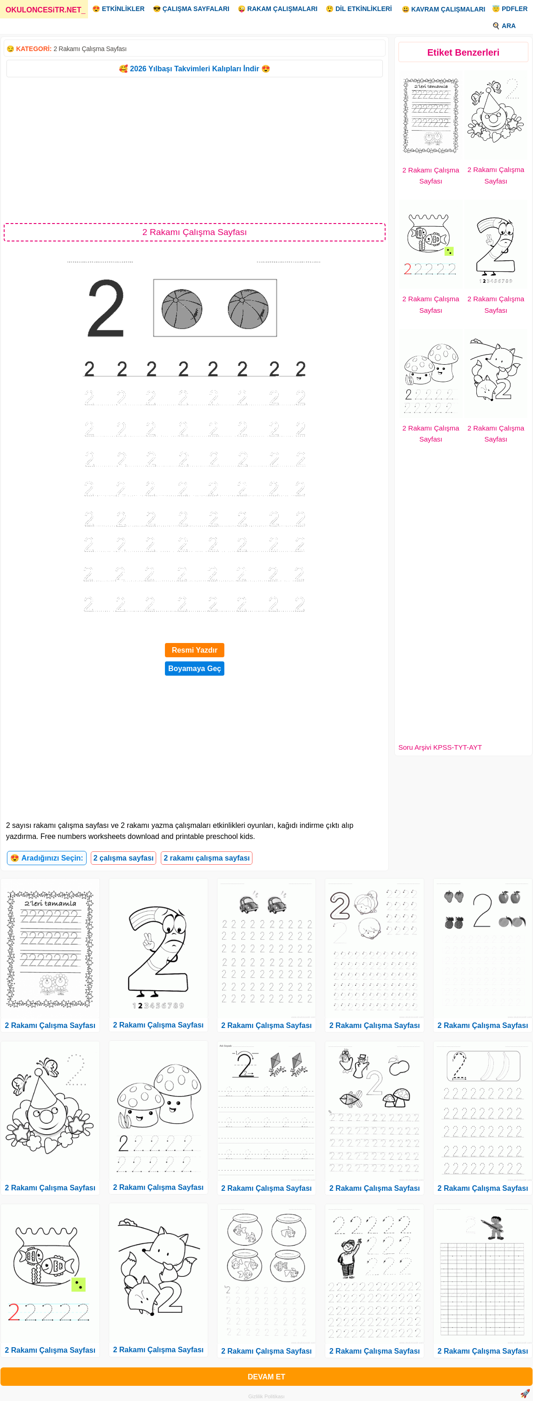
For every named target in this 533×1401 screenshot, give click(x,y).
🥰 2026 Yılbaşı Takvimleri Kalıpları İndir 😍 (194, 69)
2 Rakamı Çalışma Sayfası (90, 48)
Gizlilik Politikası (266, 1396)
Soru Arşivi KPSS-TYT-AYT (440, 747)
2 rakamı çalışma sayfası (207, 858)
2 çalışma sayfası (124, 858)
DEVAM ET (266, 1377)
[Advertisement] (194, 149)
